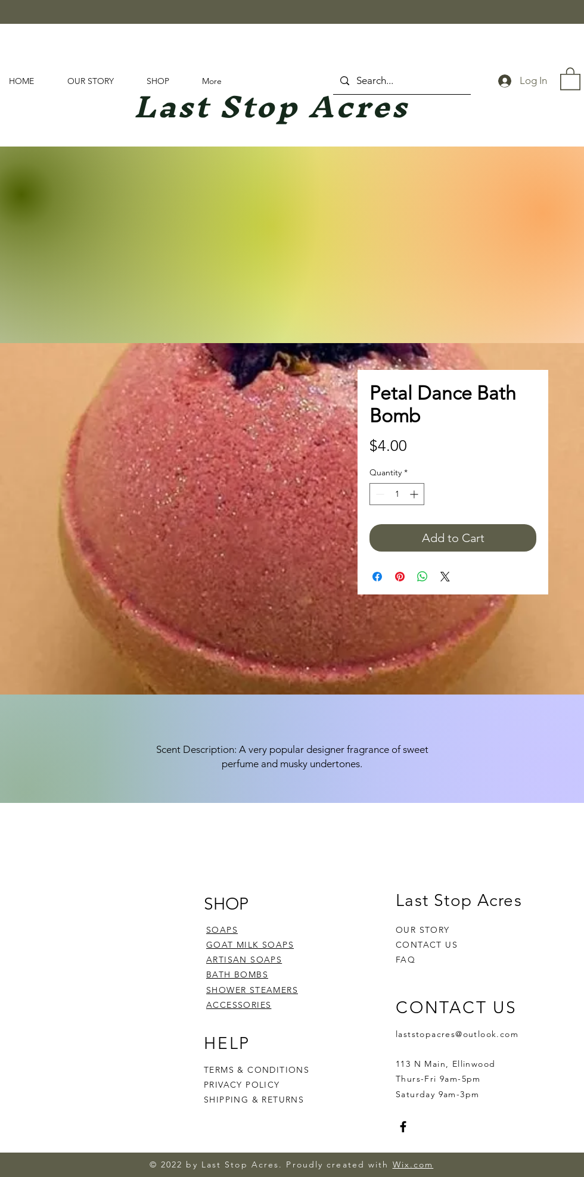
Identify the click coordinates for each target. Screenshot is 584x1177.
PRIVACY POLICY (243, 1084)
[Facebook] (403, 1126)
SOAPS (222, 929)
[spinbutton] (397, 494)
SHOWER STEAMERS (252, 990)
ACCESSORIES (238, 1004)
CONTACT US (427, 944)
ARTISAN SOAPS (244, 959)
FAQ (405, 959)
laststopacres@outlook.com (457, 1034)
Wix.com (413, 1164)
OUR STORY (423, 929)
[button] (570, 78)
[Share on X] (445, 576)
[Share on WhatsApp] (422, 576)
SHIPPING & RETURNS (254, 1099)
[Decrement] (378, 494)
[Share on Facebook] (377, 576)
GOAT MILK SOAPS (250, 944)
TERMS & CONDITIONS (256, 1069)
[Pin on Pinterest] (400, 576)
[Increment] (415, 494)
